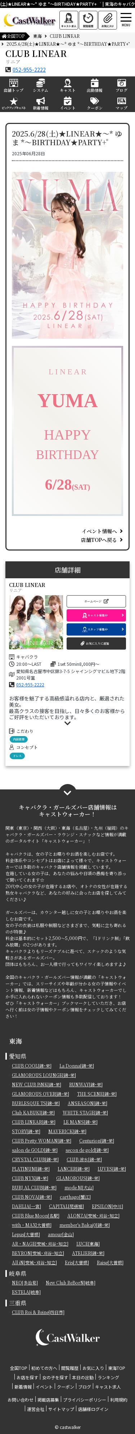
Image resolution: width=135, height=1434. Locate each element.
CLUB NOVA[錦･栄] (32, 1197)
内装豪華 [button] (18, 739)
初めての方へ (44, 1368)
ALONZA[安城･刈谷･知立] (93, 1215)
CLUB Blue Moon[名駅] (35, 1215)
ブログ (84, 1387)
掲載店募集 (48, 1400)
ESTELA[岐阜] (26, 1292)
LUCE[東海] (88, 1244)
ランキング (108, 1377)
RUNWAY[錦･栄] (86, 1084)
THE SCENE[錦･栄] (97, 1094)
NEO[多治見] (25, 1282)
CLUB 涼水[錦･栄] (84, 1159)
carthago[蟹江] (75, 1197)
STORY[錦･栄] (26, 1131)
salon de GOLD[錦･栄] (35, 1150)
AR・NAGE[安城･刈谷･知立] (40, 1244)
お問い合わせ (20, 1400)
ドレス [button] (17, 756)
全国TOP (12, 36)
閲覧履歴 (69, 1368)
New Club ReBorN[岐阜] (70, 1282)
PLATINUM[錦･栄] (31, 1169)
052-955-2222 (29, 69)
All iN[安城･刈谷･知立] (34, 1262)
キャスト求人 (108, 1387)
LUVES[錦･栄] (112, 1169)
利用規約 (118, 1400)
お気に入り (93, 1368)
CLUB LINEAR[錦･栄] (33, 1122)
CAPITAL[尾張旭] (66, 1206)
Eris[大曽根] (77, 1262)
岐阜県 (17, 1273)
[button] (96, 601)
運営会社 (35, 1409)
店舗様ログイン (93, 1409)
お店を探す (27, 1377)
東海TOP (116, 1368)
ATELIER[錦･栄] (88, 1253)
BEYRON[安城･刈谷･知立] (38, 1253)
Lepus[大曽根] (26, 1234)
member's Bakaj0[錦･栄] (84, 1225)
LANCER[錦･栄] (74, 1169)
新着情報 (23, 1387)
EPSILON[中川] (107, 1206)
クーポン (65, 1387)
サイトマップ (61, 1409)
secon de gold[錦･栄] (87, 1150)
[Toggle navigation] (133, 8)
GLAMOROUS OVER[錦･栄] (40, 1094)
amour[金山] (61, 1234)
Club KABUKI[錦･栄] (33, 1112)
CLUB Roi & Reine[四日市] (38, 1312)
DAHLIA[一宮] (26, 1206)
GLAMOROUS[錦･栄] (78, 1178)
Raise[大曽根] (110, 1262)
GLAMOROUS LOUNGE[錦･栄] (44, 1075)
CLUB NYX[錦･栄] (30, 1178)
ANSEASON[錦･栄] (87, 1103)
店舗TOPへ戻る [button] (99, 539)
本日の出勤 (83, 1377)
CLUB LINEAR (65, 36)
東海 (37, 36)
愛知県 (17, 1056)
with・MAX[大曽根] (31, 1225)
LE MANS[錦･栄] (80, 1122)
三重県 (17, 1303)
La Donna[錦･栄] (76, 1066)
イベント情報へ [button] (99, 531)
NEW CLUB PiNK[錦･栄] (36, 1084)
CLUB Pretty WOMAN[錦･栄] (41, 1140)
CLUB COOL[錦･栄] (31, 1066)
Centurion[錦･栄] (96, 1140)
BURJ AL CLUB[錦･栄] (34, 1187)
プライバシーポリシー (84, 1400)
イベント (44, 1387)
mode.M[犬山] (79, 1187)
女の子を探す (55, 1377)
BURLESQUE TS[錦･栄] (36, 1103)
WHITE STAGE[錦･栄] (85, 1112)
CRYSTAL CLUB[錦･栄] (35, 1159)
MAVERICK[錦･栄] (67, 1131)
